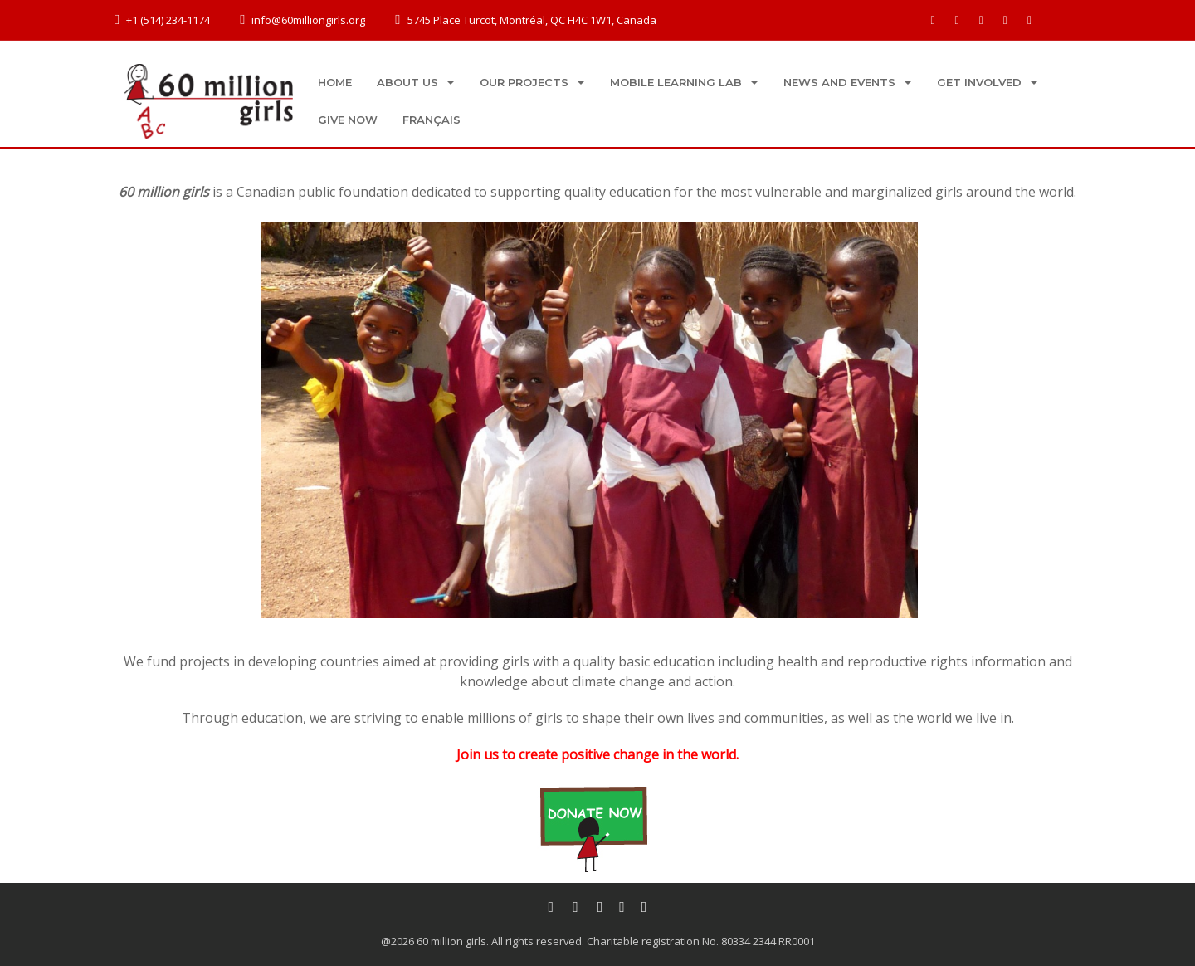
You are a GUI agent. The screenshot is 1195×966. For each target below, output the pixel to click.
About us (407, 82)
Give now (348, 119)
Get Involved (979, 82)
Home (335, 82)
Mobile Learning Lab (676, 82)
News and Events (839, 82)
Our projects (524, 82)
